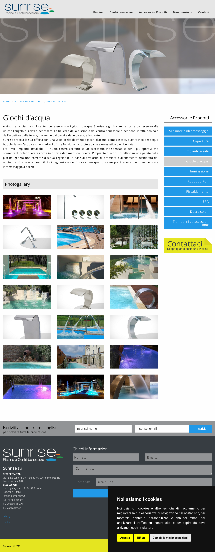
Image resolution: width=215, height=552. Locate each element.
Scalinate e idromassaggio (189, 131)
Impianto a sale (197, 151)
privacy (6, 516)
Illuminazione (199, 171)
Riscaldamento (197, 191)
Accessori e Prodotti (153, 12)
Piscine (98, 12)
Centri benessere (121, 12)
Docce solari (199, 211)
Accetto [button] (125, 537)
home (6, 101)
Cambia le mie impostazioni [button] (170, 537)
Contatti (203, 12)
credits (6, 522)
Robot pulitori (198, 181)
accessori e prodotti (28, 101)
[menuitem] (100, 12)
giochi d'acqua (56, 101)
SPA (206, 201)
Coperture (201, 141)
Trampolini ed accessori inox (191, 223)
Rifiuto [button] (141, 537)
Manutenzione (182, 12)
